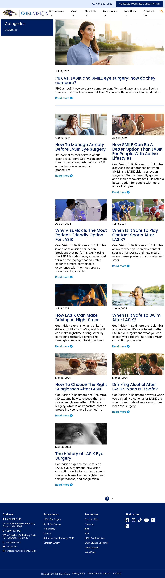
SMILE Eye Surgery (52, 523)
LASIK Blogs (11, 29)
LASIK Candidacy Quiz (95, 537)
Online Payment (92, 547)
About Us (90, 13)
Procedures (56, 13)
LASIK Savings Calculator (96, 542)
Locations (130, 13)
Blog (87, 528)
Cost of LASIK (91, 519)
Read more (64, 98)
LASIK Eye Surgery (52, 519)
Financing (89, 523)
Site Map (117, 573)
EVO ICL (47, 533)
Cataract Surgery (52, 542)
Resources (110, 13)
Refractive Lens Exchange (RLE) (59, 537)
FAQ (87, 533)
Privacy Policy (78, 573)
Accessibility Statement (99, 573)
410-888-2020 (104, 3)
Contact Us (149, 13)
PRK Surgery (49, 528)
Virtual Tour (90, 552)
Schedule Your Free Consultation (20, 550)
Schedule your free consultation (139, 3)
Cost (74, 13)
